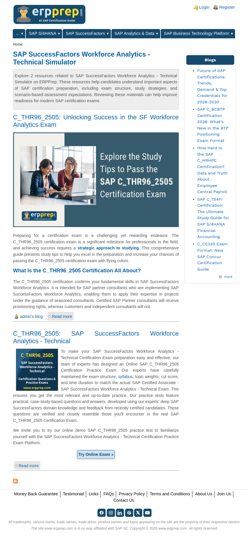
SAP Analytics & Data (134, 33)
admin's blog (31, 316)
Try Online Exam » (95, 454)
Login (204, 7)
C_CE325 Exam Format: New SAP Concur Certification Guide (212, 256)
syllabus (125, 376)
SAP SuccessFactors (85, 33)
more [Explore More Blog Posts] (228, 277)
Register (227, 7)
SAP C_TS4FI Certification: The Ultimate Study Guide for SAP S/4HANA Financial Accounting (213, 218)
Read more (62, 316)
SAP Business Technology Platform (196, 33)
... (17, 33)
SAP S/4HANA (42, 33)
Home (18, 44)
